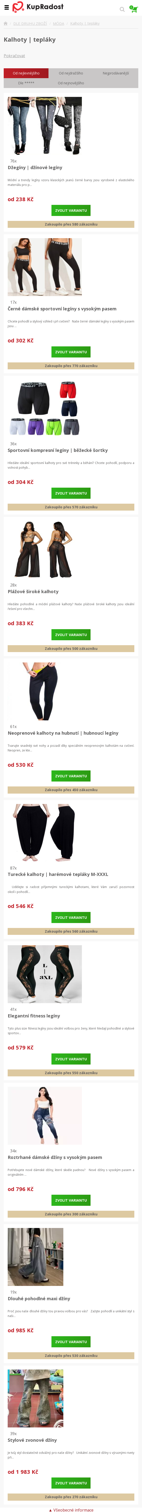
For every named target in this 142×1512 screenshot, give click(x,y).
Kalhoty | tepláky (85, 23)
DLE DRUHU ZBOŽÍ (30, 23)
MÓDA (58, 23)
